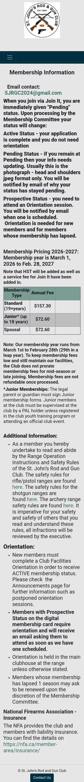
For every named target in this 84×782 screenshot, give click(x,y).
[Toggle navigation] (10, 57)
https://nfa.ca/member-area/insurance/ (30, 747)
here (32, 499)
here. (18, 487)
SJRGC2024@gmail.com (32, 93)
